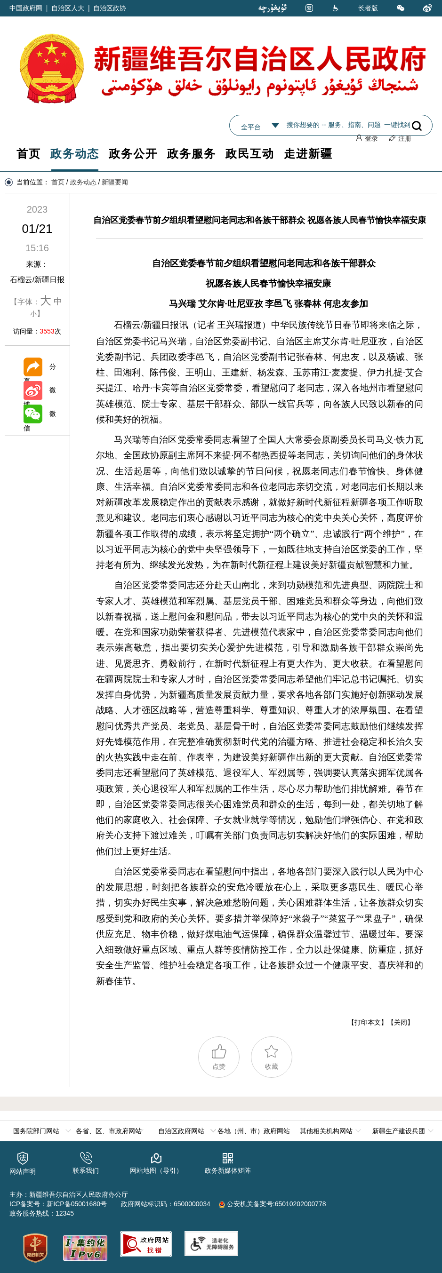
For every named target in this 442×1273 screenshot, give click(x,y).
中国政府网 (25, 8)
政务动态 (74, 153)
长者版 (368, 8)
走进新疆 (308, 153)
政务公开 (133, 153)
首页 (28, 153)
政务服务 (191, 153)
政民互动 (249, 153)
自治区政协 (109, 8)
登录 (366, 138)
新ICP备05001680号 (77, 1203)
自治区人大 (67, 8)
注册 (400, 138)
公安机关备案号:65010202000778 (272, 1203)
